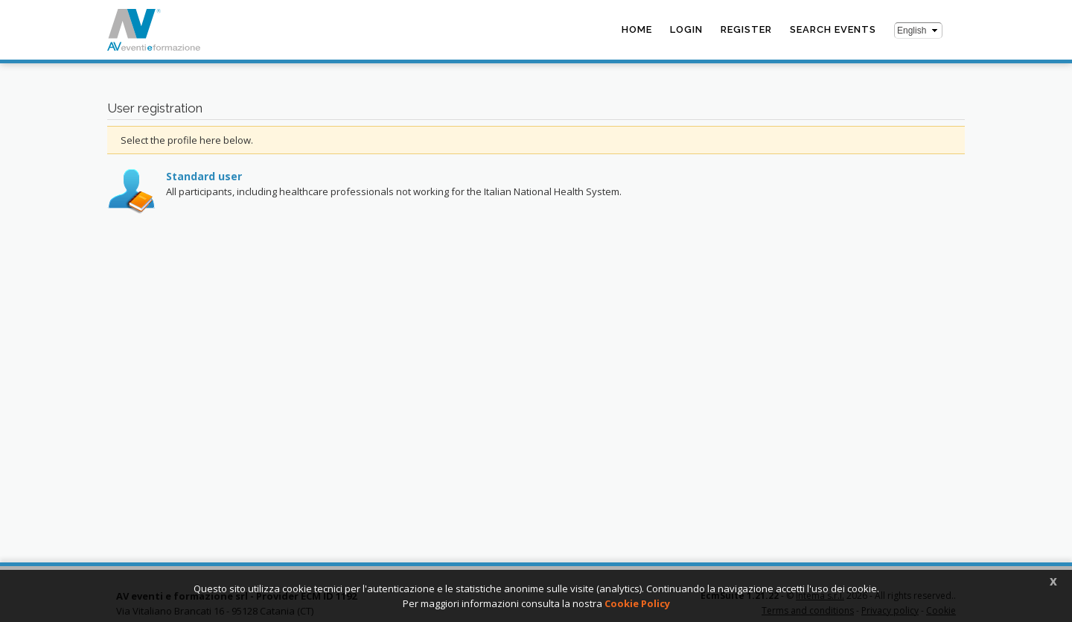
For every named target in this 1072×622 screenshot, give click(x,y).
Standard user (204, 176)
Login (686, 29)
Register (746, 29)
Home (637, 29)
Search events (833, 29)
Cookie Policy (637, 603)
